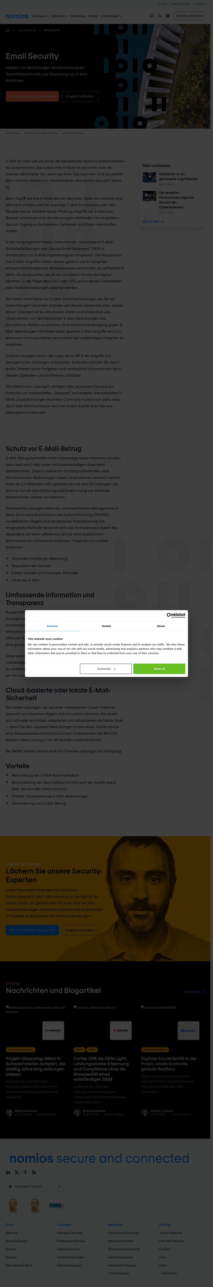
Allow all (159, 668)
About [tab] (161, 625)
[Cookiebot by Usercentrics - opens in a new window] (169, 615)
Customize (106, 668)
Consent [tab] (52, 625)
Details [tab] (106, 625)
